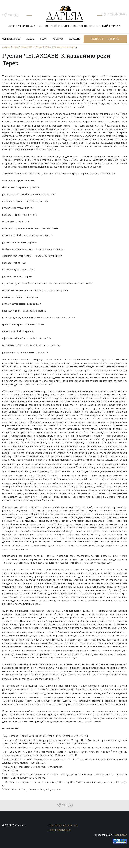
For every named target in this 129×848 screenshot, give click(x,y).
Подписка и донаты (104, 38)
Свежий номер (11, 38)
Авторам (58, 38)
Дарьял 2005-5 (27, 47)
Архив (30, 38)
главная (6, 47)
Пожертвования (59, 830)
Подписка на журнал (63, 825)
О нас (43, 38)
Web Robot (121, 834)
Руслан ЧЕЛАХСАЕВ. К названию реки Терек (56, 47)
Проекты (74, 38)
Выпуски (15, 47)
